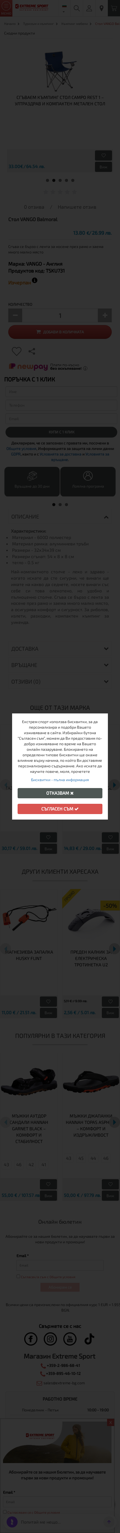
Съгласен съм (60, 808)
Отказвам (60, 793)
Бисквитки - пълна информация (60, 779)
